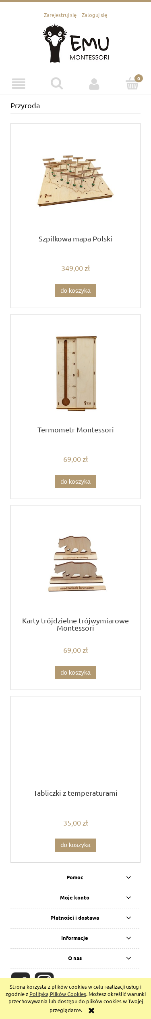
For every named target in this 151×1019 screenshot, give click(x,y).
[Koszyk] (132, 83)
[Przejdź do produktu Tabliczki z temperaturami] (75, 745)
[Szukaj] (57, 83)
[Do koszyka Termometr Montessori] (75, 481)
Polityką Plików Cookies (57, 993)
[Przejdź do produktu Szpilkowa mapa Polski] (75, 182)
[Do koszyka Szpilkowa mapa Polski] (75, 291)
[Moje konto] (95, 83)
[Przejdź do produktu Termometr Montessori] (75, 372)
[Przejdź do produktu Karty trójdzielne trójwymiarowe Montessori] (75, 563)
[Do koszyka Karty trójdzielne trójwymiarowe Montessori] (75, 672)
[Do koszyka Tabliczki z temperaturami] (75, 845)
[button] (19, 83)
